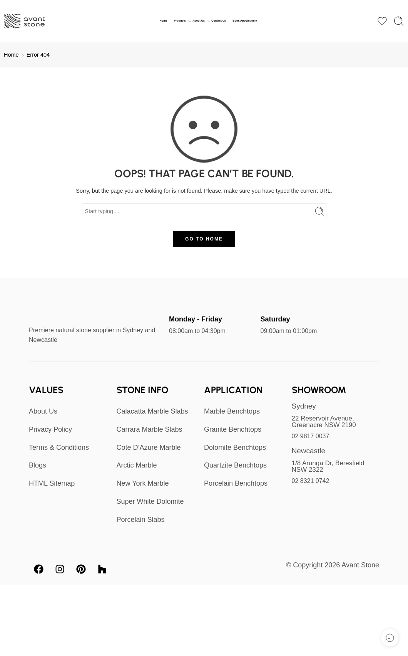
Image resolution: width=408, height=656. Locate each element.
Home (163, 20)
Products (180, 21)
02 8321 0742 (310, 481)
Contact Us (218, 20)
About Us (198, 21)
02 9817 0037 (310, 436)
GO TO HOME (204, 239)
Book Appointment (244, 20)
